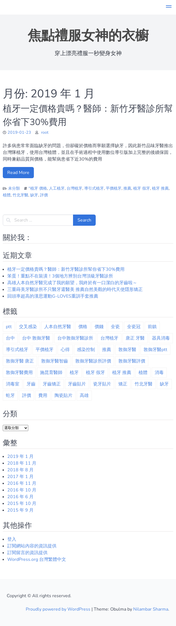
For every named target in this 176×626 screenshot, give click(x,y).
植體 (7, 195)
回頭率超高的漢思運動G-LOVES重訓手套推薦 (52, 296)
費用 (42, 395)
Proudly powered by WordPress (58, 609)
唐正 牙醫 (135, 338)
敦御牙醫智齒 (54, 361)
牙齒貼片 (77, 384)
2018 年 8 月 (20, 470)
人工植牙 (57, 188)
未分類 (14, 188)
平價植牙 (113, 188)
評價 (44, 195)
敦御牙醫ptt (155, 350)
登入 (11, 539)
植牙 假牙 (141, 188)
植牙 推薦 (160, 188)
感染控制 (86, 350)
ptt (9, 327)
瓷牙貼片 (102, 384)
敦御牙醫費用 (19, 373)
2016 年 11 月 (21, 483)
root (44, 132)
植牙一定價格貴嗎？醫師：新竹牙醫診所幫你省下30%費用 (66, 269)
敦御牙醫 (127, 350)
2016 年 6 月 (20, 497)
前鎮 (152, 327)
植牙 (74, 373)
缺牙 (34, 195)
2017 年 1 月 (20, 477)
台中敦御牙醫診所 (75, 338)
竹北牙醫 (20, 195)
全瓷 (115, 327)
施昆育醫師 (51, 373)
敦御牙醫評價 (131, 361)
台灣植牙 (74, 188)
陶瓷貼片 (63, 395)
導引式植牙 (94, 188)
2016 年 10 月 (21, 490)
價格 (82, 327)
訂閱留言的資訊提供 (27, 553)
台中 (10, 338)
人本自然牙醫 (57, 327)
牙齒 (31, 384)
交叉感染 (28, 327)
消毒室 (12, 384)
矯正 (122, 384)
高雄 (84, 395)
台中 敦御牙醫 (36, 338)
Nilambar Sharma (150, 609)
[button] (168, 7)
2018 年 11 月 (21, 463)
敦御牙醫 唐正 (20, 361)
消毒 (159, 373)
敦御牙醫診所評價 (93, 361)
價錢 (99, 327)
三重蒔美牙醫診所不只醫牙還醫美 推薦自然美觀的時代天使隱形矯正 (75, 289)
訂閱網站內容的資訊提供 (32, 546)
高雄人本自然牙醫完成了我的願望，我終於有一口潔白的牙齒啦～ (72, 283)
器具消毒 (161, 338)
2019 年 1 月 (20, 456)
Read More (18, 173)
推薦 (127, 188)
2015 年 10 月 (21, 503)
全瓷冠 (133, 327)
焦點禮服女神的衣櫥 (88, 35)
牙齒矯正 (52, 384)
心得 (65, 350)
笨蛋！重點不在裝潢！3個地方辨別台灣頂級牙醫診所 (60, 276)
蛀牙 (10, 395)
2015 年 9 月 (20, 510)
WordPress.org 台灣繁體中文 (36, 559)
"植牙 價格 (38, 188)
